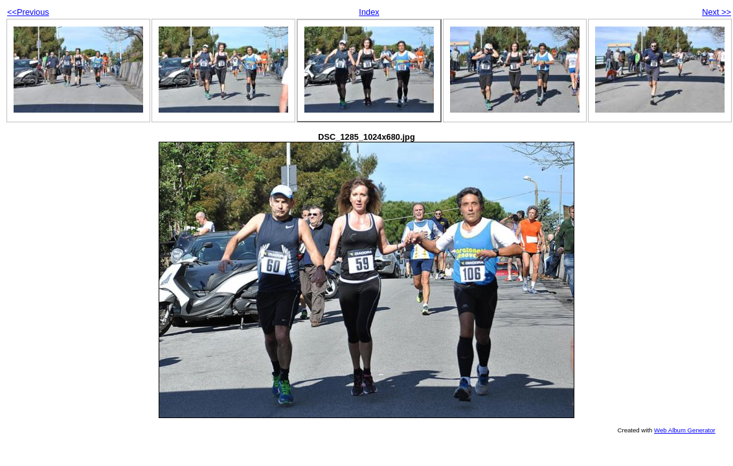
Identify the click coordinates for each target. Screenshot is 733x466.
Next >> (716, 12)
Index (369, 12)
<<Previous (28, 12)
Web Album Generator (685, 430)
